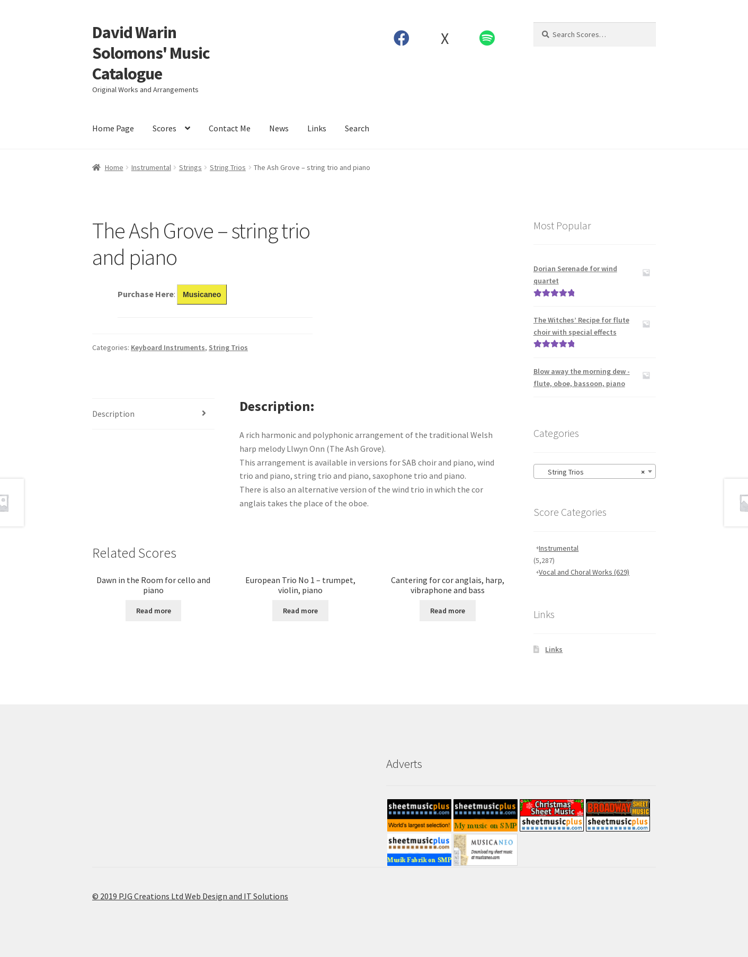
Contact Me (230, 128)
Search (357, 128)
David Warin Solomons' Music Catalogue (151, 53)
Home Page (113, 128)
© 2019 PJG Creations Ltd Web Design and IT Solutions (190, 896)
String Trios (228, 167)
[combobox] (594, 471)
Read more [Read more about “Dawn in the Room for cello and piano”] (153, 610)
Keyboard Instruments (168, 347)
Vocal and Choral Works (584, 572)
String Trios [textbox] (591, 471)
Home (114, 167)
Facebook (402, 38)
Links (316, 128)
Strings (190, 167)
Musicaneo (202, 294)
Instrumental (151, 167)
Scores (164, 128)
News (279, 128)
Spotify (487, 38)
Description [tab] (113, 413)
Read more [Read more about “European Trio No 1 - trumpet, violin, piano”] (300, 610)
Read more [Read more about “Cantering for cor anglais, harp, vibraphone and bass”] (447, 610)
